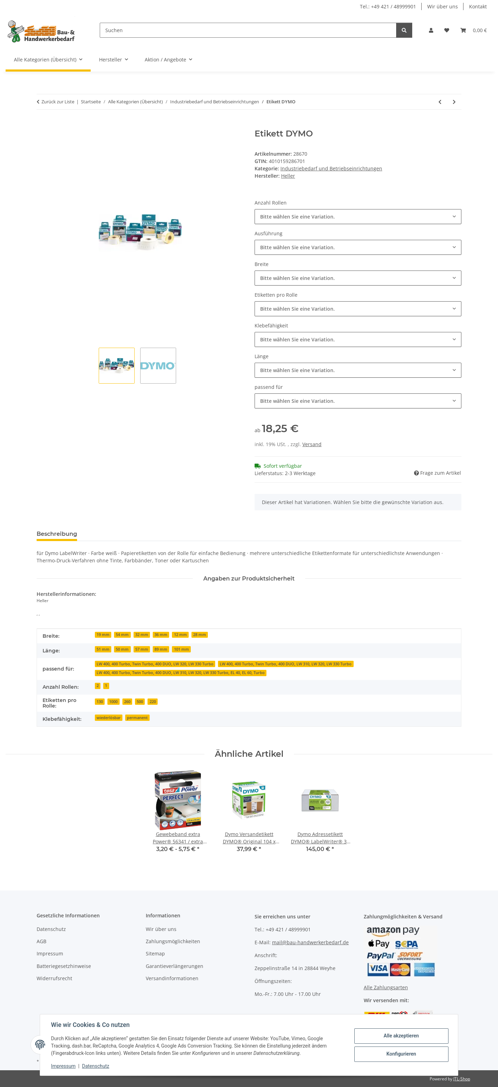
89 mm (160, 649)
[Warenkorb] (473, 30)
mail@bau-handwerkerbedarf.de (310, 942)
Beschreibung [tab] (57, 534)
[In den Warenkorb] (42, 125)
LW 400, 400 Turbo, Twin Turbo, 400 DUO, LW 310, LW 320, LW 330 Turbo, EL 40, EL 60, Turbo (181, 672)
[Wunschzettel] (447, 30)
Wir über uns (442, 6)
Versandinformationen (172, 978)
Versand (312, 444)
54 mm (122, 634)
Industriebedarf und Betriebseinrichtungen (331, 168)
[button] (431, 30)
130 (100, 701)
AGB (41, 941)
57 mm (141, 649)
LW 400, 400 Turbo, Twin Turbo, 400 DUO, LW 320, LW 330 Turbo (155, 663)
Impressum (63, 1066)
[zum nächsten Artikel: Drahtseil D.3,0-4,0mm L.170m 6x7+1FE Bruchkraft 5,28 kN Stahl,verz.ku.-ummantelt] (454, 101)
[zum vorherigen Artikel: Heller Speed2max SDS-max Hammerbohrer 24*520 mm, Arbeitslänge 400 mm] (440, 101)
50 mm (122, 649)
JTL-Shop (461, 1079)
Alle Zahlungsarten (386, 987)
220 (153, 701)
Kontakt (478, 6)
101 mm (181, 649)
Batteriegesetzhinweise (64, 966)
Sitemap (155, 953)
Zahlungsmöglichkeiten (173, 941)
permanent (137, 717)
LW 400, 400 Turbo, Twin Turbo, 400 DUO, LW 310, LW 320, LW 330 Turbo (286, 663)
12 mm (180, 634)
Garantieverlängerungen (174, 966)
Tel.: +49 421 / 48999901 (388, 6)
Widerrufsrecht (54, 978)
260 (127, 701)
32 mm (141, 634)
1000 (113, 701)
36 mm (160, 634)
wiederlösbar (109, 717)
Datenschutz (96, 1066)
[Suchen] (248, 30)
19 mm (103, 634)
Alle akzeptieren (400, 1035)
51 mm (103, 649)
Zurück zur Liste (58, 101)
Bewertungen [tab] (108, 534)
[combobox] (358, 216)
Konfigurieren (401, 1054)
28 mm (199, 634)
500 (140, 701)
